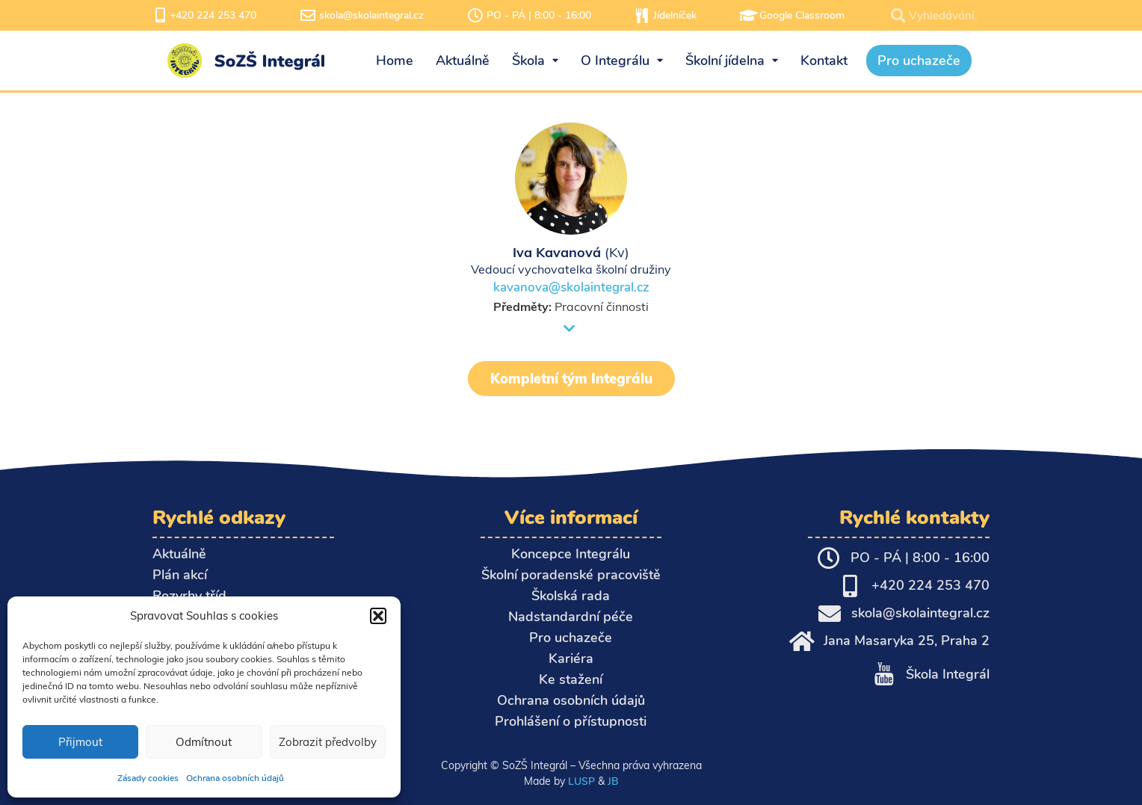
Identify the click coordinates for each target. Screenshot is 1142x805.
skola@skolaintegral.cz (371, 15)
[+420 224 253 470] (159, 15)
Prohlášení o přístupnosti (570, 721)
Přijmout (80, 742)
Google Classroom (802, 15)
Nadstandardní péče (570, 617)
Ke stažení (570, 679)
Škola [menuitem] (535, 61)
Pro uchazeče (570, 638)
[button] (378, 615)
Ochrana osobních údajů (235, 778)
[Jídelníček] (642, 15)
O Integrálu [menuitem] (622, 61)
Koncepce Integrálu (570, 554)
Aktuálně (179, 554)
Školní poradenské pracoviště (571, 575)
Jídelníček (675, 15)
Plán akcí (179, 575)
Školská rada (570, 596)
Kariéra (571, 658)
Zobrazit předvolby (328, 742)
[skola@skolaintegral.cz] (307, 15)
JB (613, 781)
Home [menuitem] (394, 61)
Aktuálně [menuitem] (463, 61)
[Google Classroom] (748, 15)
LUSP (581, 781)
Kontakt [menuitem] (824, 61)
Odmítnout (204, 742)
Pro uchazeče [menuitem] (918, 61)
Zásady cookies (148, 778)
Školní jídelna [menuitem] (731, 61)
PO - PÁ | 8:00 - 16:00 (539, 15)
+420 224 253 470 (213, 15)
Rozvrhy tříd (189, 596)
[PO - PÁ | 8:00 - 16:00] (475, 15)
